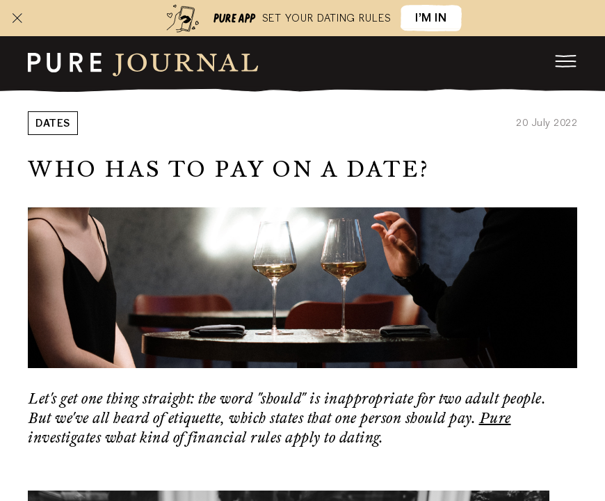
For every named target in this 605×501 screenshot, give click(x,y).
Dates (52, 124)
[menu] (566, 61)
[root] (143, 63)
